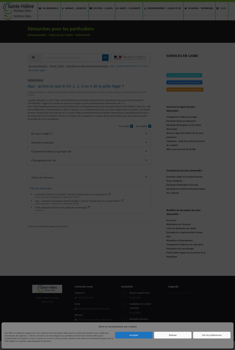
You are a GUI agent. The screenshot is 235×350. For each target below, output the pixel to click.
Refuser (173, 335)
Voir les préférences (212, 335)
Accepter (133, 335)
